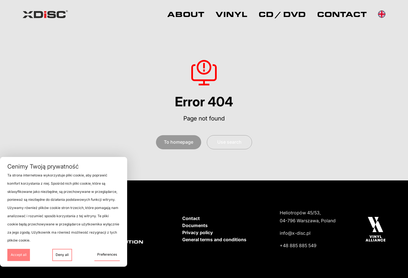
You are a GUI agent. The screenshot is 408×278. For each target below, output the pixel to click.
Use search (229, 142)
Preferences (107, 254)
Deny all (62, 255)
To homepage (178, 142)
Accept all (19, 255)
